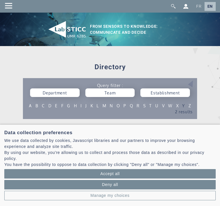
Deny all (110, 184)
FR (198, 6)
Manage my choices (110, 195)
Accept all (110, 173)
